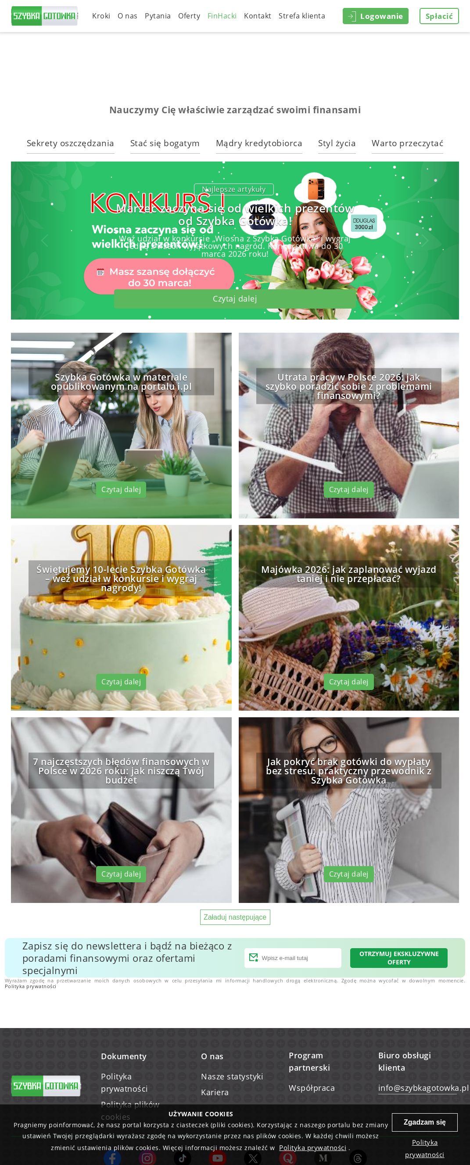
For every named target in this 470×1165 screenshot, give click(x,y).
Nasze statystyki (232, 1076)
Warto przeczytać (407, 143)
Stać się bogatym (165, 143)
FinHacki (222, 16)
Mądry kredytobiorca (259, 143)
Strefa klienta (302, 16)
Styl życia (337, 143)
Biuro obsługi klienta (404, 1061)
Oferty (189, 16)
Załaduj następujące (235, 917)
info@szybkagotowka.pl (417, 1087)
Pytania (158, 16)
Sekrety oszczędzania (71, 143)
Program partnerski (309, 1061)
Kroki (101, 16)
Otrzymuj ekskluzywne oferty (399, 957)
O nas (128, 16)
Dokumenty (124, 1056)
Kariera (215, 1092)
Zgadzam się (425, 1122)
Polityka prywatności (31, 986)
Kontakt (258, 16)
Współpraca (312, 1087)
